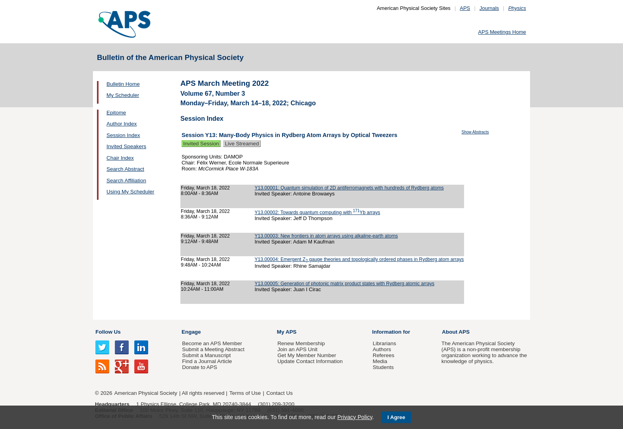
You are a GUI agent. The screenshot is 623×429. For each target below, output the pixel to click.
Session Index (123, 135)
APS (465, 8)
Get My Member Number (306, 355)
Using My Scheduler (130, 192)
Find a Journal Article (207, 361)
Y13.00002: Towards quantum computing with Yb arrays (317, 212)
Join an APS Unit (297, 349)
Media (380, 361)
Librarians (384, 343)
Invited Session (201, 144)
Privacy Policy (354, 417)
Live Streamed (242, 144)
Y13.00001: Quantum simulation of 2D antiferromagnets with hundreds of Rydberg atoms (349, 188)
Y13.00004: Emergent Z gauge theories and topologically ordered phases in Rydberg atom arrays (359, 259)
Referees (384, 355)
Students (383, 367)
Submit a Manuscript (206, 355)
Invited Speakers (126, 146)
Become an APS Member (212, 343)
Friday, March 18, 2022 (205, 188)
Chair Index (120, 158)
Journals (489, 8)
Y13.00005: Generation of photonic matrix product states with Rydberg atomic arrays (345, 283)
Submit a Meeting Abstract (213, 349)
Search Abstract (125, 169)
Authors (382, 349)
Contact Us (279, 393)
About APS (456, 332)
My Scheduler (122, 95)
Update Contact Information (309, 361)
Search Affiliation (126, 181)
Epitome (116, 113)
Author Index (121, 124)
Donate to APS (199, 367)
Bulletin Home (123, 84)
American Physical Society (145, 393)
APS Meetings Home (502, 32)
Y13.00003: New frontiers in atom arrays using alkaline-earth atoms (326, 236)
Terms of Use (245, 393)
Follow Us (107, 332)
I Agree (396, 417)
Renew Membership (301, 343)
